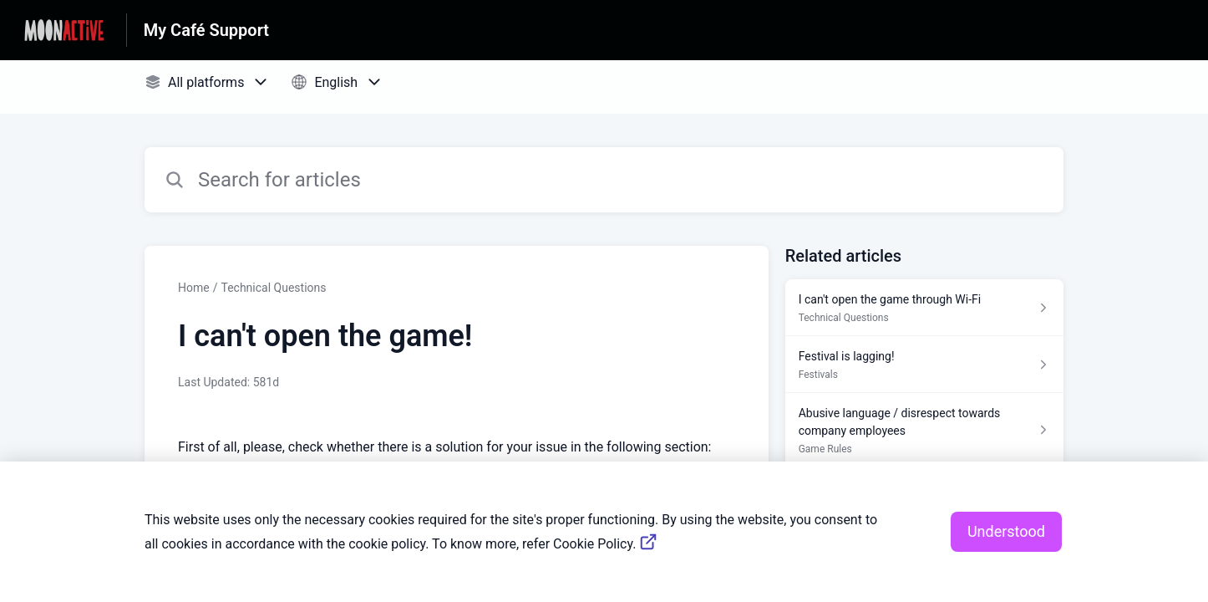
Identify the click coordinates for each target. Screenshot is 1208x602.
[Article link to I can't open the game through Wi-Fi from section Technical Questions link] (924, 307)
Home (194, 287)
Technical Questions (273, 287)
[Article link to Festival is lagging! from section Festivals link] (924, 364)
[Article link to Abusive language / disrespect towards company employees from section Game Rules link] (924, 430)
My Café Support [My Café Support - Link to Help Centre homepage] (206, 30)
